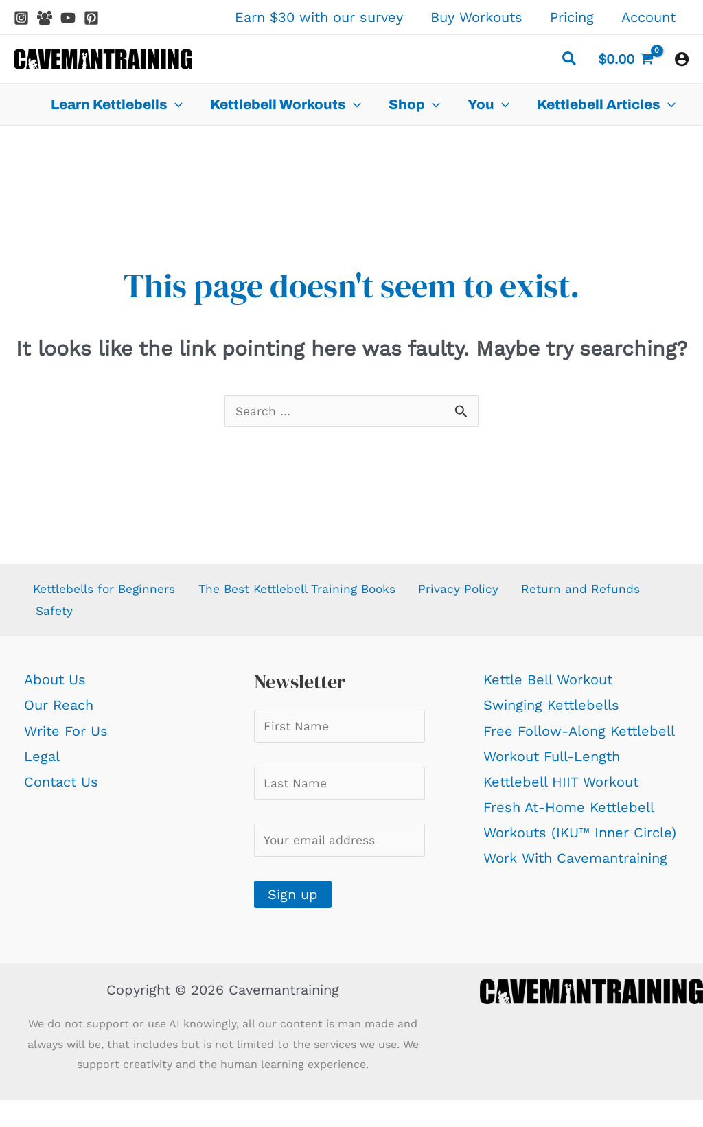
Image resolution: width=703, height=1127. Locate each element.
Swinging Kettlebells (553, 714)
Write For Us (66, 740)
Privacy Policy (492, 593)
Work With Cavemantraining (577, 867)
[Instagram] (21, 17)
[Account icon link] (681, 59)
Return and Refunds (98, 618)
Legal (42, 766)
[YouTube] (68, 17)
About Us (55, 689)
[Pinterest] (91, 17)
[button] (569, 60)
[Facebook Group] (44, 17)
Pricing (572, 17)
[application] (175, 104)
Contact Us (61, 791)
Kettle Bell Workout (549, 689)
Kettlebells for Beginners (107, 593)
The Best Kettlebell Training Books (319, 593)
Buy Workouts (476, 17)
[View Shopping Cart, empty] (625, 59)
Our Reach (58, 714)
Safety (200, 618)
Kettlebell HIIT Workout (562, 791)
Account (648, 17)
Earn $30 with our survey (319, 17)
